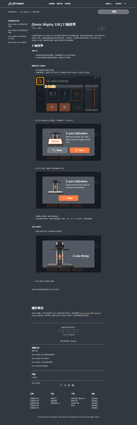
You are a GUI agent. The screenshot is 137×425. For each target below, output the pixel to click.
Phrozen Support (84, 313)
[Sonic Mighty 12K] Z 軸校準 (17, 42)
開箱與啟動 (36, 12)
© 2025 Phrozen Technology (47, 417)
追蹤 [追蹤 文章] (102, 28)
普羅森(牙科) (34, 408)
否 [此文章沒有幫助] (73, 331)
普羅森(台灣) (34, 405)
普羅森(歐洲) (34, 403)
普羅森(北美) (34, 401)
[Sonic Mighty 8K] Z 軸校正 (40, 358)
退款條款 (95, 398)
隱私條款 (95, 408)
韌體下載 (60, 3)
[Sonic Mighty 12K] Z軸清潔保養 (42, 362)
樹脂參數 (52, 3)
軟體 (72, 405)
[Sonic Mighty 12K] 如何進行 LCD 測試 (17, 37)
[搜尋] (113, 12)
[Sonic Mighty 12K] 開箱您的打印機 (18, 25)
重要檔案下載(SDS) (78, 398)
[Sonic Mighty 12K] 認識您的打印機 (18, 31)
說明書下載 (75, 403)
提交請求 (118, 3)
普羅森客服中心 (13, 12)
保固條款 (95, 403)
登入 (34, 383)
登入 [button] (125, 3)
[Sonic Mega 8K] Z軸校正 (40, 366)
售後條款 (68, 3)
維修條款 (95, 405)
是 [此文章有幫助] (63, 331)
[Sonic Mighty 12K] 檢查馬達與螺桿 (43, 354)
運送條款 (95, 401)
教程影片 (54, 398)
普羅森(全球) (34, 398)
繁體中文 (109, 4)
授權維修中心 (55, 403)
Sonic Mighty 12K (25, 12)
